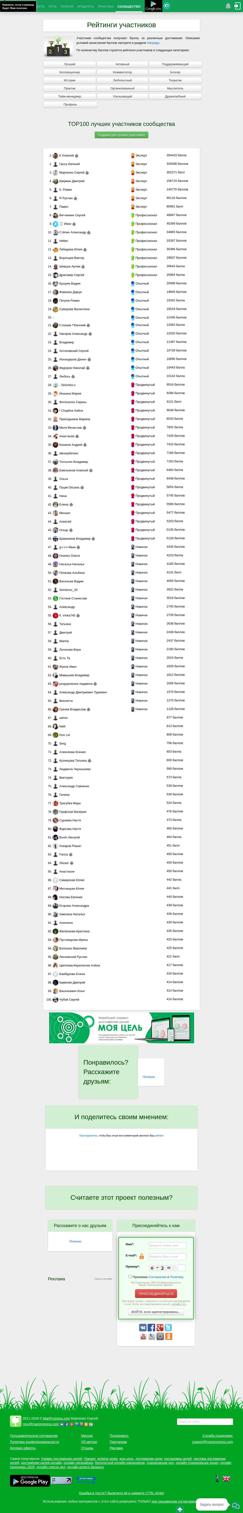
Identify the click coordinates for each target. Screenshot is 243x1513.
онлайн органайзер (78, 1463)
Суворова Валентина (71, 309)
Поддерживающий (175, 64)
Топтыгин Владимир (70, 462)
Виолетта (63, 701)
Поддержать (119, 1436)
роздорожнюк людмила (73, 683)
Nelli (59, 726)
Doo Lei (61, 735)
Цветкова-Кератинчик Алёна (76, 965)
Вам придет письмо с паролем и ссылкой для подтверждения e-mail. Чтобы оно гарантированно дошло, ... (156, 1303)
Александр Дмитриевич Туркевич (80, 692)
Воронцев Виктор (68, 258)
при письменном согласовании (175, 1501)
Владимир (63, 342)
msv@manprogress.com (41, 1424)
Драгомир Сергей (68, 275)
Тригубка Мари (67, 803)
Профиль (70, 104)
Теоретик (175, 80)
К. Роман (62, 189)
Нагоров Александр (70, 334)
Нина (60, 496)
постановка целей (178, 1459)
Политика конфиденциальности (34, 1442)
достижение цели (149, 1459)
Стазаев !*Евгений (69, 325)
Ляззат (61, 863)
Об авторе (89, 1442)
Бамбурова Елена (69, 974)
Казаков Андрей (67, 444)
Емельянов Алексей (70, 470)
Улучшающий (122, 96)
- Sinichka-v (64, 385)
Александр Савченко (71, 786)
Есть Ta (61, 658)
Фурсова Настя (67, 829)
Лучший (69, 64)
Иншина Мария (67, 393)
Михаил (61, 513)
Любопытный (122, 80)
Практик (69, 88)
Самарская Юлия (68, 880)
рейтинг (159, 1135)
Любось (61, 376)
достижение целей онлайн (41, 1463)
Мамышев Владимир (71, 675)
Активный (122, 64)
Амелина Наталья (69, 914)
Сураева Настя (67, 820)
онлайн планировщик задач (197, 1463)
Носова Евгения (67, 897)
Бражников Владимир (71, 538)
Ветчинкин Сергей (69, 215)
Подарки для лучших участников (121, 135)
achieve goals (107, 1459)
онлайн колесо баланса (85, 1467)
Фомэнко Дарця (67, 292)
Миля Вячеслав (67, 427)
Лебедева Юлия (67, 249)
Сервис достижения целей (61, 1459)
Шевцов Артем (66, 266)
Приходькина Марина (71, 419)
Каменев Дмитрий (69, 982)
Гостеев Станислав (70, 598)
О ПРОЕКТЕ (36, 6)
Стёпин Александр (69, 232)
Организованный (122, 88)
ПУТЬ (52, 6)
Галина (61, 794)
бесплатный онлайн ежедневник (120, 1463)
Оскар (60, 530)
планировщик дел (160, 1463)
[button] (236, 1506)
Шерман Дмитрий (68, 181)
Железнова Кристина (71, 931)
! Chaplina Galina (68, 410)
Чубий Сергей (66, 999)
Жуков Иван (64, 666)
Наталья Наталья (68, 564)
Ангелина (63, 922)
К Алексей (63, 155)
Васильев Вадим (68, 581)
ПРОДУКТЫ (85, 6)
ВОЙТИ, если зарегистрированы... (156, 1312)
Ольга (60, 479)
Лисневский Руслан (70, 957)
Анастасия (63, 436)
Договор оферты (23, 1448)
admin (60, 718)
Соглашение (158, 1277)
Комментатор (122, 72)
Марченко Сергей (68, 172)
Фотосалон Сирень (69, 402)
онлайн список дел (51, 1467)
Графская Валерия (69, 812)
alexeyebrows (65, 453)
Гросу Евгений (66, 164)
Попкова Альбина (68, 573)
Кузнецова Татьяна (70, 760)
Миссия (87, 1436)
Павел (60, 206)
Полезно (149, 1077)
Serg (59, 743)
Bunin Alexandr (66, 837)
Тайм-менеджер (69, 96)
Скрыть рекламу (103, 1279)
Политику (176, 1277)
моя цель (127, 1459)
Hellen (60, 241)
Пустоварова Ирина (70, 940)
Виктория (63, 777)
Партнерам (118, 1442)
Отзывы (87, 1448)
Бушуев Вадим (66, 283)
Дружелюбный (175, 96)
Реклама (116, 1448)
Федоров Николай (69, 368)
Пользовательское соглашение (34, 1436)
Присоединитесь (88, 1135)
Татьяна (62, 624)
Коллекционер (69, 72)
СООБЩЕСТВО (128, 6)
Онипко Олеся (66, 555)
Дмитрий (62, 632)
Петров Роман (66, 300)
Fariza (60, 854)
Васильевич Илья (69, 991)
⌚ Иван (62, 223)
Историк (69, 80)
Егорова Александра (71, 905)
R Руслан (63, 198)
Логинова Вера (67, 649)
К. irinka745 (64, 615)
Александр (64, 607)
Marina (61, 641)
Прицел (89, 1459)
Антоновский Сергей (71, 351)
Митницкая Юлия (68, 888)
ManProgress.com (56, 1418)
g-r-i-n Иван (64, 547)
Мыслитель (175, 88)
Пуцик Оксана (66, 487)
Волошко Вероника (70, 948)
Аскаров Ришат (67, 846)
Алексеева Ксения (69, 752)
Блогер (175, 72)
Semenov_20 (65, 590)
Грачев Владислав (69, 709)
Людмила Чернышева (72, 769)
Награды (153, 43)
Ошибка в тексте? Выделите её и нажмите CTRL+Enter (121, 1493)
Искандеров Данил (69, 359)
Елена (60, 504)
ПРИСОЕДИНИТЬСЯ (156, 1294)
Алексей (62, 521)
